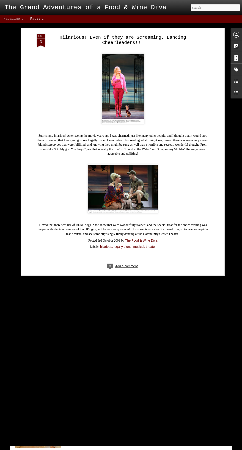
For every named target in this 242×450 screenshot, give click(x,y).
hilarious (106, 225)
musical (138, 225)
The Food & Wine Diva (141, 219)
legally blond (123, 225)
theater (151, 225)
